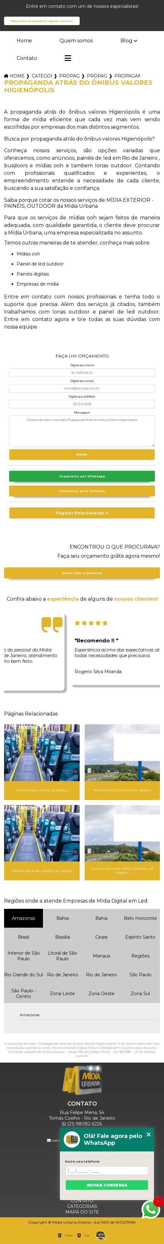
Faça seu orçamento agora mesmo (42, 21)
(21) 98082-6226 (82, 1124)
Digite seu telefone (82, 396)
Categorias (42, 76)
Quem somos (76, 41)
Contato (27, 58)
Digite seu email (82, 381)
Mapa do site (82, 1212)
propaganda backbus (97, 76)
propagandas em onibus (69, 76)
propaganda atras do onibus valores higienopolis (127, 76)
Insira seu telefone (82, 1162)
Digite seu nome (82, 365)
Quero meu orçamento (81, 573)
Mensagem (82, 412)
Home (24, 41)
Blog (126, 41)
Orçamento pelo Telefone (82, 491)
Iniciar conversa (107, 1185)
